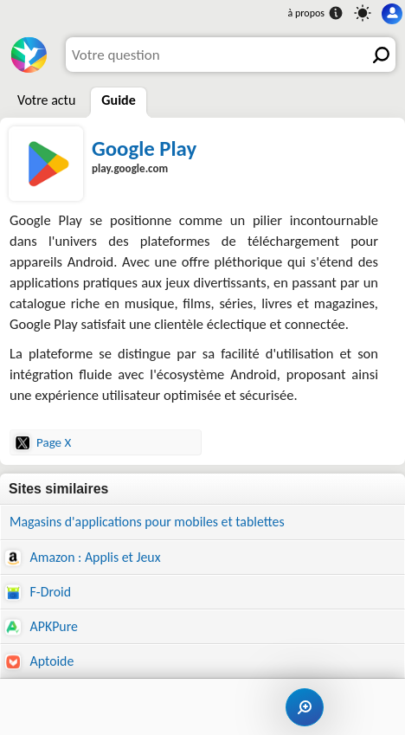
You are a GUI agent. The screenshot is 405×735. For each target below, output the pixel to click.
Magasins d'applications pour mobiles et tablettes (147, 521)
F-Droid (38, 592)
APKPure (41, 626)
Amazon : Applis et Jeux (83, 557)
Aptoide (39, 661)
